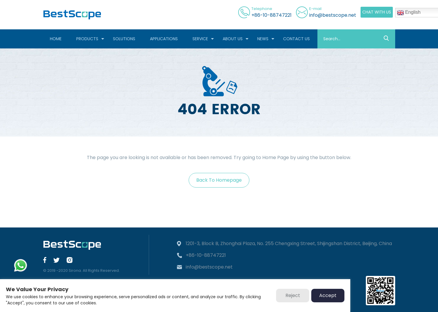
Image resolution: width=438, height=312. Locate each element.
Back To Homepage (219, 180)
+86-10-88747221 (271, 15)
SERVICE (200, 39)
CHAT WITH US (376, 12)
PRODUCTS (87, 39)
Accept (327, 295)
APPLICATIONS (164, 39)
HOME (56, 39)
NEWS (262, 39)
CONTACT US (296, 39)
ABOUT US (233, 39)
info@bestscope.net (332, 15)
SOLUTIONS (124, 39)
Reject (292, 295)
